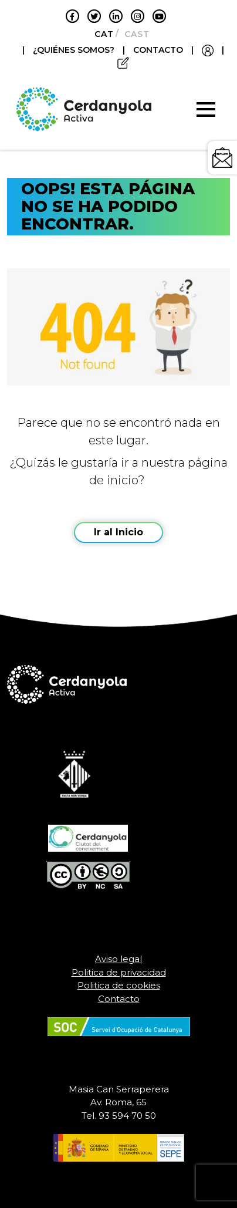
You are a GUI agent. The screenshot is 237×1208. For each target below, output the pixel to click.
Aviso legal (118, 958)
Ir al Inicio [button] (118, 532)
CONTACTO (158, 50)
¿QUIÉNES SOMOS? (75, 50)
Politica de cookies (118, 985)
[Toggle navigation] (206, 109)
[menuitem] (101, 34)
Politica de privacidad (119, 972)
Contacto (119, 998)
